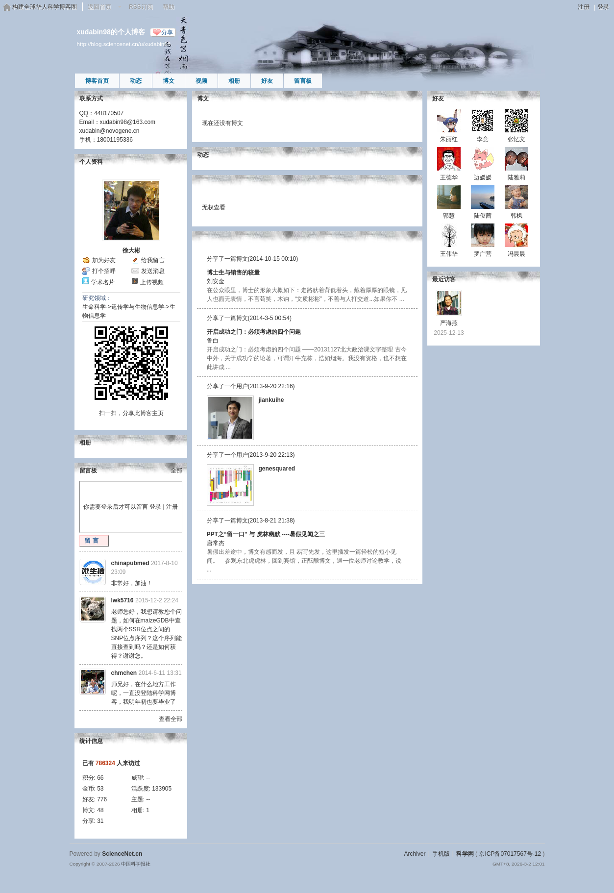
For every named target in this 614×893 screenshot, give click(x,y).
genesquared (277, 468)
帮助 (168, 6)
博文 (168, 80)
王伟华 (449, 253)
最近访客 (444, 279)
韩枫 (516, 215)
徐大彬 (131, 250)
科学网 (465, 853)
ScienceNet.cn (122, 853)
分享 (167, 32)
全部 (176, 470)
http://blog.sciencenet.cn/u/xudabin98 (124, 44)
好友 (267, 80)
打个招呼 (104, 271)
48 (100, 810)
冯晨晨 (516, 253)
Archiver (414, 853)
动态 (136, 80)
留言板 (303, 80)
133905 (162, 788)
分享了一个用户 (227, 386)
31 (100, 821)
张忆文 (516, 139)
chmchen (124, 673)
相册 (234, 80)
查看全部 (170, 719)
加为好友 (104, 260)
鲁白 (213, 340)
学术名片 (103, 282)
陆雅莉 (516, 177)
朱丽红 (449, 139)
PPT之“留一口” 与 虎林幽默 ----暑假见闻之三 (266, 534)
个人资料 (91, 161)
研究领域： (97, 298)
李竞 (483, 139)
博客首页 (97, 80)
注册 (583, 6)
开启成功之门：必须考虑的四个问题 (254, 331)
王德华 (449, 177)
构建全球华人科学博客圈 (44, 6)
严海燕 (449, 323)
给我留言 (153, 260)
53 (100, 788)
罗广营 (482, 253)
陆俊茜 (482, 215)
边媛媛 (482, 177)
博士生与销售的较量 (233, 272)
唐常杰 (215, 543)
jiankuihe (271, 400)
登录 (603, 6)
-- (148, 777)
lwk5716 (122, 600)
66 (100, 777)
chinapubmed (130, 563)
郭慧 (449, 215)
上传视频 (152, 282)
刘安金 (215, 281)
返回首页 (99, 6)
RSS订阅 (141, 6)
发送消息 (153, 271)
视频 (201, 80)
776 (102, 799)
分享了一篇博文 (227, 258)
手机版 (441, 853)
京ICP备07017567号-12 (510, 853)
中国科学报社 (135, 864)
